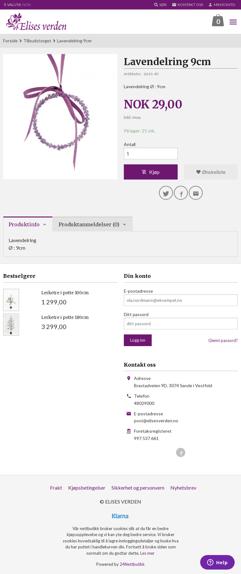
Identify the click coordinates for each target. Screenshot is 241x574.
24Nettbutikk (132, 564)
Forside (10, 40)
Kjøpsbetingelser (86, 488)
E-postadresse (138, 291)
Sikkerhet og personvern (137, 488)
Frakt (56, 488)
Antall (130, 144)
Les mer (147, 553)
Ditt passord (136, 314)
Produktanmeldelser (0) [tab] (89, 224)
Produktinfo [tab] (24, 224)
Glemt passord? (223, 340)
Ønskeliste (210, 172)
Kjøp (151, 172)
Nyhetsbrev (183, 488)
